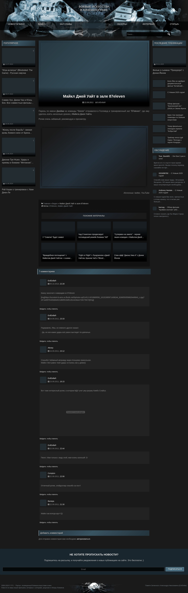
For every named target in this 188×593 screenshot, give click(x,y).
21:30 (62, 504)
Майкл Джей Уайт (65, 206)
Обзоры (121, 24)
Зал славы (66, 24)
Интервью (149, 24)
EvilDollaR (101, 102)
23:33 (62, 319)
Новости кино (16, 24)
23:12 (62, 351)
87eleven (53, 206)
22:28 (62, 284)
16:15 (62, 381)
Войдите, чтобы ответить (49, 309)
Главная (46, 203)
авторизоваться (83, 539)
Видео (41, 24)
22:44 (62, 448)
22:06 (62, 476)
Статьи (174, 24)
